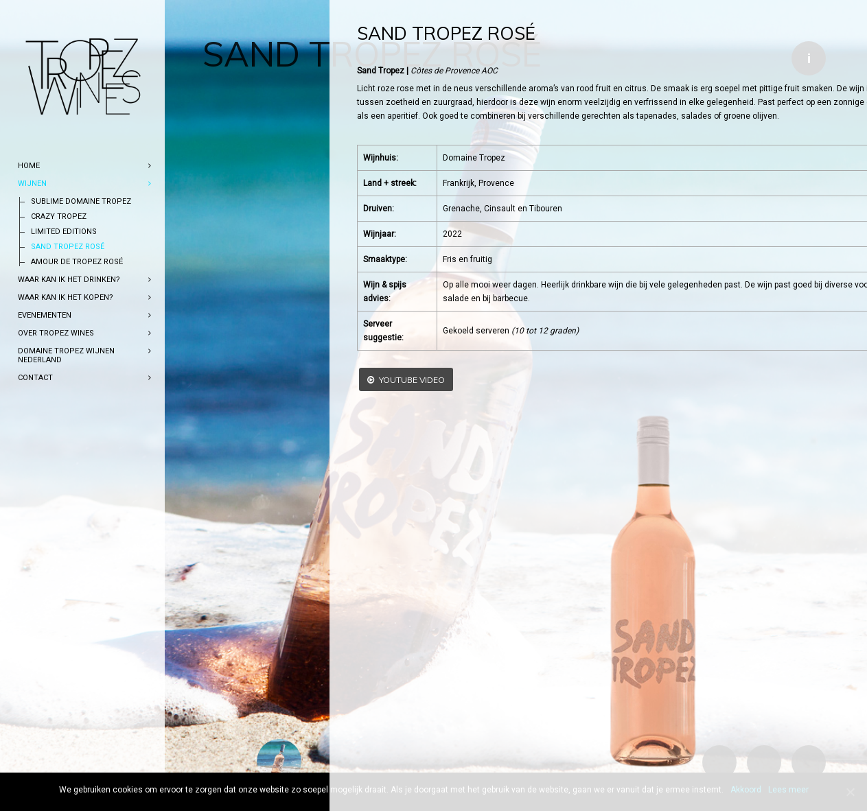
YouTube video (270, 380)
